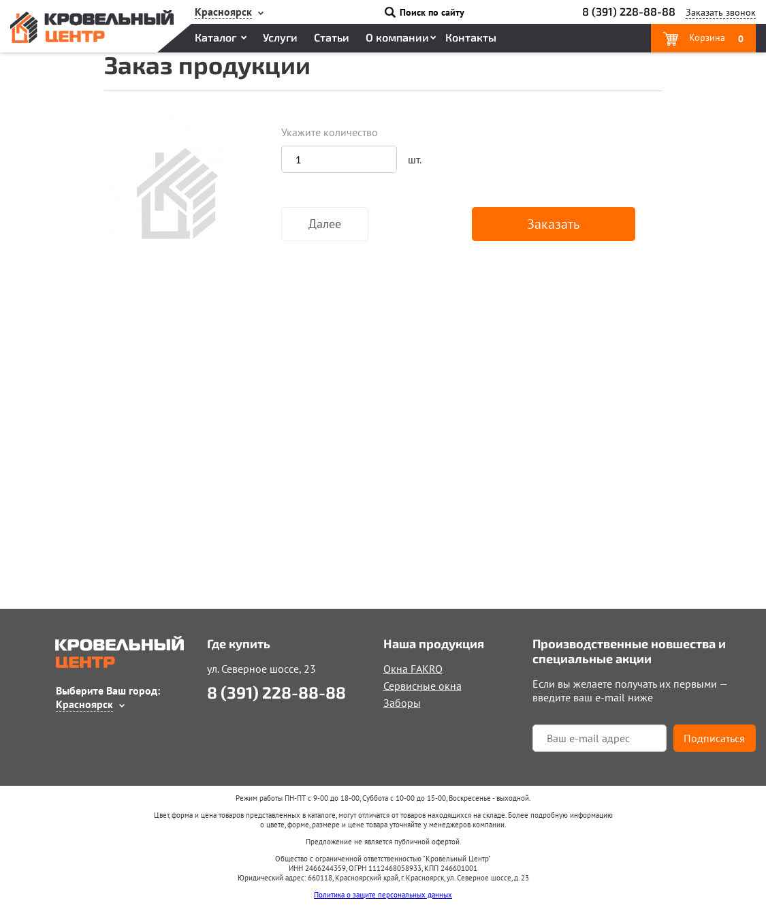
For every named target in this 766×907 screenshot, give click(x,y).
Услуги (280, 37)
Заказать (553, 224)
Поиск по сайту (432, 12)
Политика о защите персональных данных (383, 895)
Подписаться (714, 738)
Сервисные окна (422, 686)
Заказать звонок (721, 12)
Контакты (470, 37)
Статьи (331, 37)
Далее (324, 224)
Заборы (402, 703)
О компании (397, 37)
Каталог (215, 37)
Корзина (715, 38)
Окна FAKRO (413, 668)
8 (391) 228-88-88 (628, 11)
